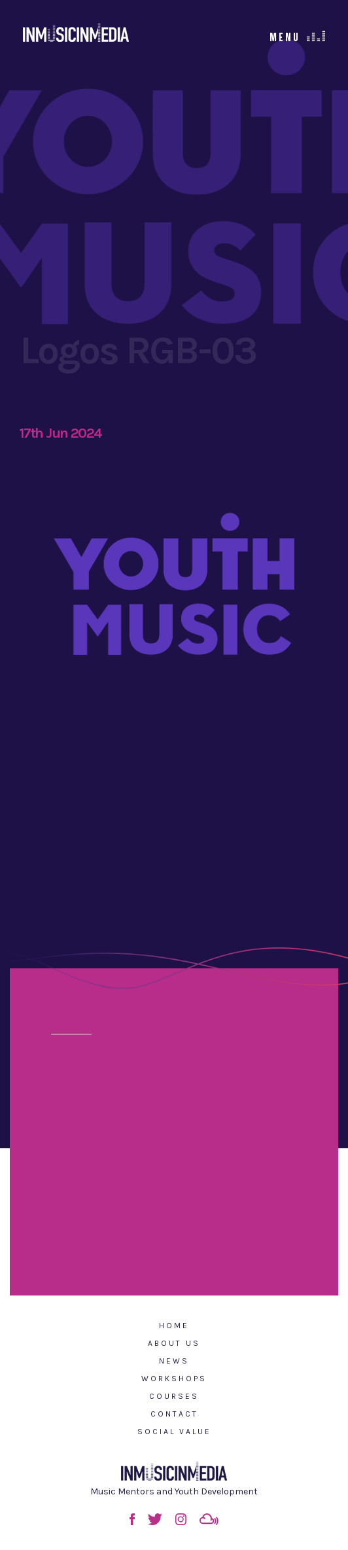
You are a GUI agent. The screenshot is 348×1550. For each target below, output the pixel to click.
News (174, 1360)
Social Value (174, 1431)
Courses (174, 1396)
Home (174, 1325)
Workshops (174, 1378)
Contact (174, 1413)
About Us (174, 1343)
